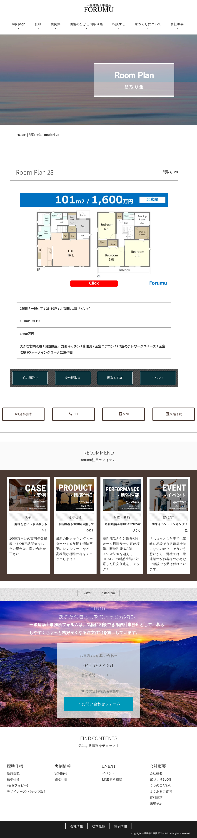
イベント (157, 378)
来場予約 (174, 414)
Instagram (108, 593)
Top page (18, 24)
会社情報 (76, 826)
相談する (119, 24)
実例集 (56, 24)
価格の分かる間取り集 (86, 24)
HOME (21, 135)
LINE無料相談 (112, 779)
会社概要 (177, 24)
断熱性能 (13, 773)
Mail (124, 414)
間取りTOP (115, 378)
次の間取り (73, 378)
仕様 (38, 24)
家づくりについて (148, 24)
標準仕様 (13, 779)
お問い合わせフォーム (98, 704)
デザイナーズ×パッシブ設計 (27, 791)
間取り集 (35, 135)
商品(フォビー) (17, 785)
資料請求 (23, 414)
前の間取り (30, 378)
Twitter (86, 593)
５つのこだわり (161, 785)
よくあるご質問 (161, 791)
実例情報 (61, 773)
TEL (74, 414)
